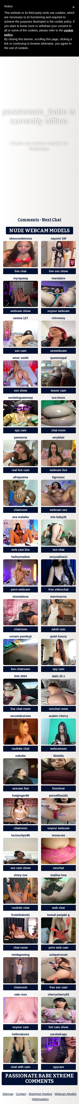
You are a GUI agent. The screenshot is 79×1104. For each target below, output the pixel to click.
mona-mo (58, 835)
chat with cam (20, 1067)
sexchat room (58, 709)
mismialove (20, 596)
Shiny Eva (20, 875)
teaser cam (58, 390)
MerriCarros (58, 596)
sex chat (58, 549)
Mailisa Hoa (58, 875)
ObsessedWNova (20, 238)
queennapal (58, 358)
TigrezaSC (58, 477)
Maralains (58, 278)
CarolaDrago (58, 1034)
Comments (28, 219)
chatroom (20, 510)
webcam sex (58, 510)
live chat (20, 271)
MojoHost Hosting (40, 1094)
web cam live (20, 549)
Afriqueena (20, 477)
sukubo (20, 755)
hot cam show (58, 1027)
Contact (21, 1094)
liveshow (58, 788)
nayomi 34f (58, 238)
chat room (58, 430)
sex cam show (21, 868)
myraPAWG (20, 278)
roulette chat (20, 748)
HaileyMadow (20, 556)
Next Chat (51, 219)
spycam (58, 1067)
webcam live (58, 470)
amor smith (20, 358)
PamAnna (20, 437)
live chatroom (20, 669)
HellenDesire (20, 1034)
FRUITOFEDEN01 (20, 915)
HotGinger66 (20, 795)
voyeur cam (20, 1027)
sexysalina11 (58, 556)
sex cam (20, 350)
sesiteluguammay (20, 397)
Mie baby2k (58, 517)
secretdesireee (20, 716)
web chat (58, 907)
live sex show (58, 271)
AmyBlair (58, 437)
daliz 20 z (58, 676)
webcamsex (58, 748)
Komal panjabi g (58, 915)
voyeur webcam (58, 311)
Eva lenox (58, 397)
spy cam (20, 430)
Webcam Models (65, 1094)
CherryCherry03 (58, 994)
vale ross (20, 994)
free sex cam (58, 987)
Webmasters (40, 1099)
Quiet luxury (58, 636)
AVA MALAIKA (20, 517)
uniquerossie (58, 954)
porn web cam (58, 947)
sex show (20, 390)
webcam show (21, 311)
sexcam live (20, 788)
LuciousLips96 (20, 835)
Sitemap (8, 1094)
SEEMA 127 (20, 318)
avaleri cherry (58, 716)
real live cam (20, 470)
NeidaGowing (21, 954)
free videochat (58, 589)
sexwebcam (58, 350)
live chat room (21, 709)
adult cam (58, 629)
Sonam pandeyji (20, 636)
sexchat (58, 868)
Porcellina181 (58, 795)
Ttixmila (58, 755)
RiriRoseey (58, 318)
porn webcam (20, 589)
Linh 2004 (20, 676)
